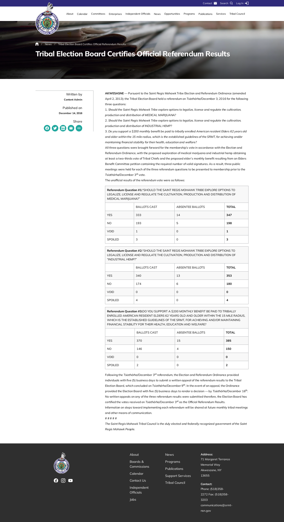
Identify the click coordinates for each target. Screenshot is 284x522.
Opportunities (172, 13)
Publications (205, 14)
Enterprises (115, 14)
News (157, 14)
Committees (98, 13)
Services (221, 13)
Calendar (82, 14)
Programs (189, 13)
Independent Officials (138, 13)
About (69, 13)
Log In (242, 3)
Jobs (133, 500)
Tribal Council (237, 13)
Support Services (178, 476)
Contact (210, 3)
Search (226, 3)
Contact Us (138, 481)
